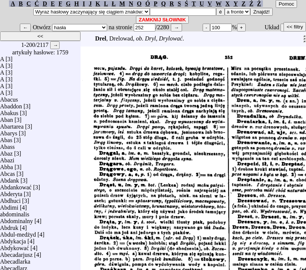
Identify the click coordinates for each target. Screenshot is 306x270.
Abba (6, 165)
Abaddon (11, 104)
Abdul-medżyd (18, 233)
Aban (6, 118)
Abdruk (9, 226)
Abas (6, 138)
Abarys (8, 131)
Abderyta (11, 192)
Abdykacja (13, 239)
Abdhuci (10, 199)
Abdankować (15, 185)
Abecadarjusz (16, 253)
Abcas (7, 172)
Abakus (9, 111)
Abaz (6, 151)
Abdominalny (16, 219)
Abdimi (9, 205)
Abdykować (14, 246)
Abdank (9, 179)
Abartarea (12, 125)
